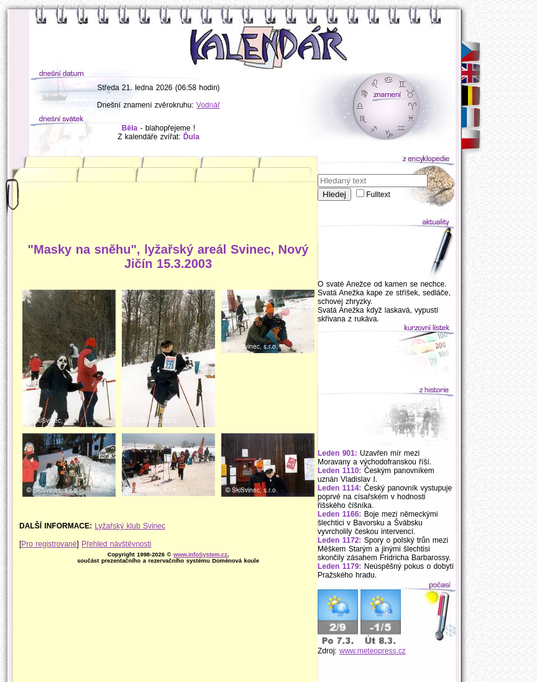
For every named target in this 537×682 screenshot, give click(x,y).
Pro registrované (48, 544)
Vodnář (208, 105)
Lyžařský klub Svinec (129, 526)
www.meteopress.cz (372, 651)
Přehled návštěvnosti (116, 544)
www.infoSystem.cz (200, 554)
